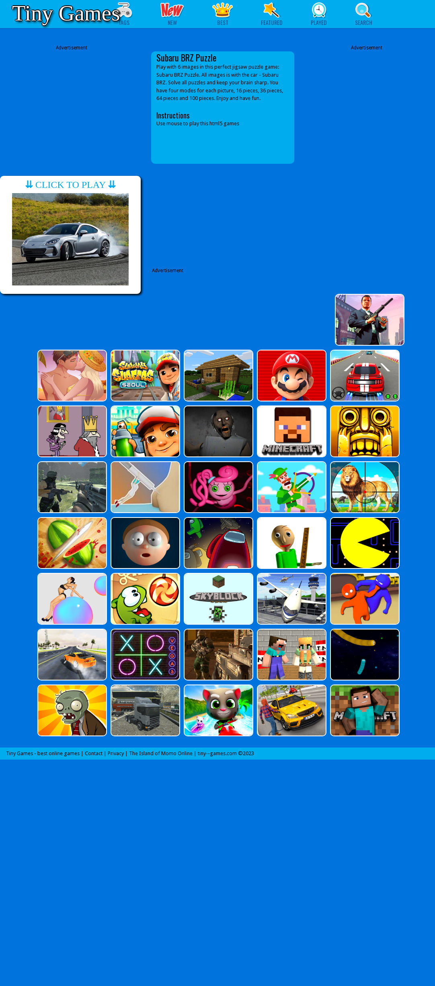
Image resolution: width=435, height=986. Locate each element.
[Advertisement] (71, 107)
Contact (94, 753)
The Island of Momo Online (161, 753)
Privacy (116, 753)
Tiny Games (66, 13)
